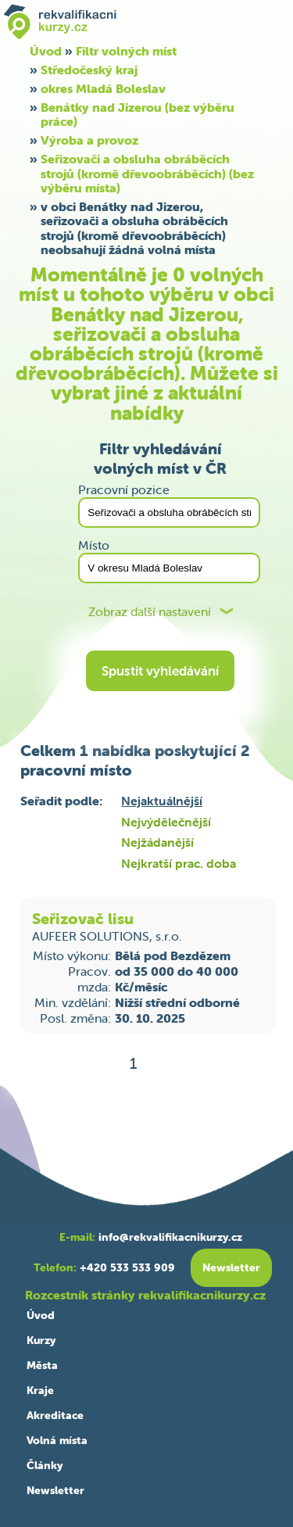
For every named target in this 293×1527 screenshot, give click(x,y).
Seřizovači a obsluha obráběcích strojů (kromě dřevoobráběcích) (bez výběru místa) (147, 173)
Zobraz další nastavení (149, 611)
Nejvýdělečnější (166, 822)
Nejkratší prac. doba (178, 863)
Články (45, 1465)
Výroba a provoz (89, 140)
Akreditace (55, 1415)
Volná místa (57, 1440)
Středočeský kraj (89, 69)
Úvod (41, 1315)
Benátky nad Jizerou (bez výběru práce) (137, 114)
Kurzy (41, 1340)
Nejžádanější (157, 842)
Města (42, 1365)
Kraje (40, 1390)
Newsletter (55, 1490)
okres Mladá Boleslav (103, 88)
